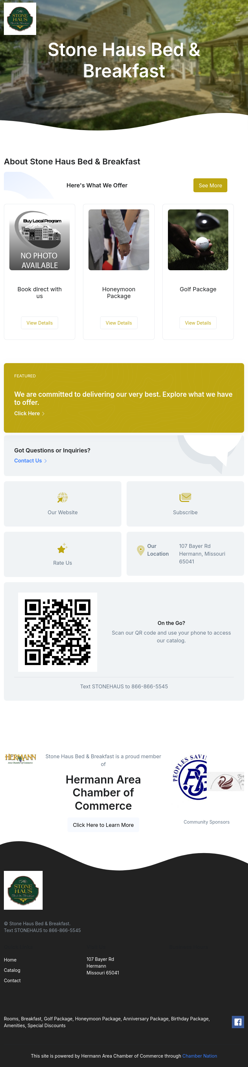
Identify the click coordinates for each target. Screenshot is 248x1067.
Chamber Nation (199, 1056)
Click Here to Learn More (103, 825)
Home (10, 959)
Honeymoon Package (118, 293)
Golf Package (198, 289)
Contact (12, 980)
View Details (39, 323)
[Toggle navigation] (238, 19)
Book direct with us (39, 293)
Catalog (12, 970)
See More (210, 185)
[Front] (21, 19)
